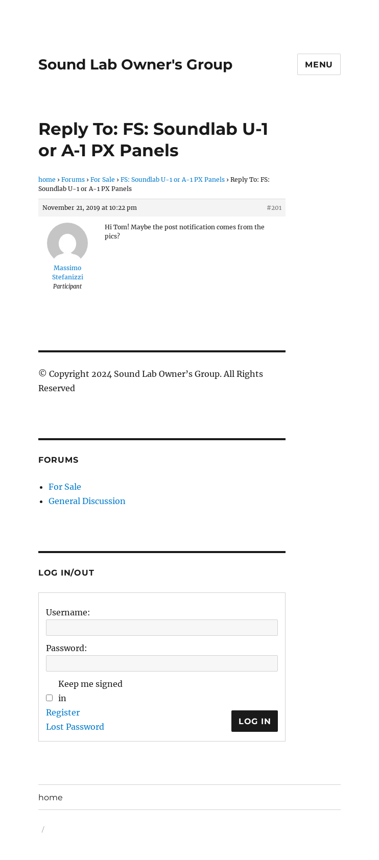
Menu (319, 64)
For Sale (102, 179)
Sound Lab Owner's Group (135, 64)
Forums (73, 179)
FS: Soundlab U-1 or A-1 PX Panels (173, 179)
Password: (66, 648)
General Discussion (87, 501)
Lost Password (75, 727)
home (47, 179)
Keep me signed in (90, 691)
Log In (255, 721)
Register (63, 712)
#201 (274, 207)
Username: (68, 612)
